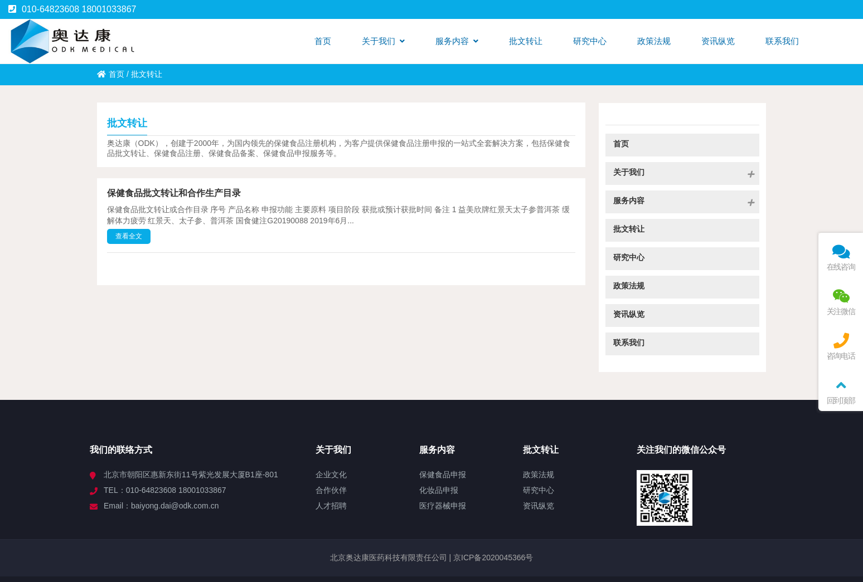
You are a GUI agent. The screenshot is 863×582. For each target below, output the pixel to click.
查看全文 (128, 236)
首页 (110, 74)
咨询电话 (840, 346)
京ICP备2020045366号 (492, 557)
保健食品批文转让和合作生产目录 (174, 193)
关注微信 (840, 302)
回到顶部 (840, 391)
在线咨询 (840, 257)
